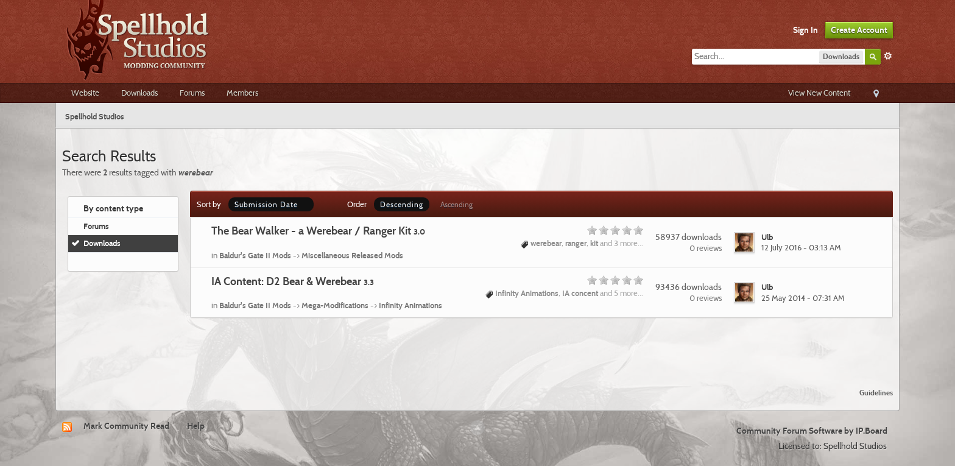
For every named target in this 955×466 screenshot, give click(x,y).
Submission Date (271, 204)
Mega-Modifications (334, 305)
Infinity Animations (410, 305)
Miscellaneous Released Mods (352, 255)
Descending (401, 204)
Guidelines (876, 392)
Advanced (888, 56)
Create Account (859, 29)
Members (242, 92)
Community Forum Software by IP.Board (811, 430)
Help (196, 425)
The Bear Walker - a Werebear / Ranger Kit (318, 230)
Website (85, 92)
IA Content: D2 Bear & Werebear (292, 281)
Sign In (805, 29)
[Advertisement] (477, 345)
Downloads (139, 92)
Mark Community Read (126, 425)
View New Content (819, 92)
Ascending (456, 204)
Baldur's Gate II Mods (255, 255)
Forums (192, 92)
